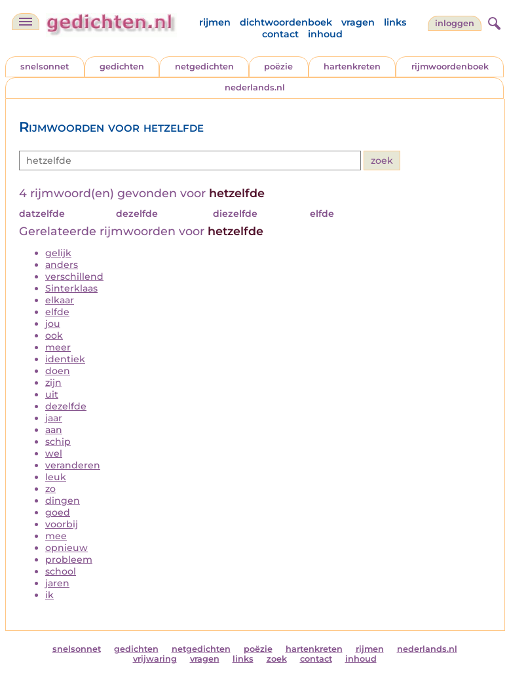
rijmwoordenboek (450, 66)
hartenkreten (352, 66)
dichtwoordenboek (286, 22)
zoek (277, 659)
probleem (68, 559)
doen (57, 371)
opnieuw (66, 548)
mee (56, 536)
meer (58, 347)
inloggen (454, 23)
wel (53, 453)
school (60, 571)
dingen (62, 500)
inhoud (325, 34)
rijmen (215, 22)
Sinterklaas (71, 288)
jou (52, 324)
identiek (65, 359)
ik (49, 595)
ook (54, 335)
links (395, 22)
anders (61, 265)
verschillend (74, 276)
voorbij (61, 524)
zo (50, 489)
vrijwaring (155, 659)
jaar (53, 418)
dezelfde (65, 406)
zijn (53, 382)
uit (51, 394)
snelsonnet (44, 66)
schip (58, 441)
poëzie (278, 66)
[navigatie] (25, 21)
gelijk (58, 253)
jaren (57, 583)
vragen (358, 22)
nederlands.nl (255, 87)
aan (53, 430)
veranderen (72, 465)
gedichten (122, 66)
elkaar (59, 300)
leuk (55, 477)
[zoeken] (492, 21)
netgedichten (204, 66)
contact (280, 34)
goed (57, 512)
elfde (57, 312)
